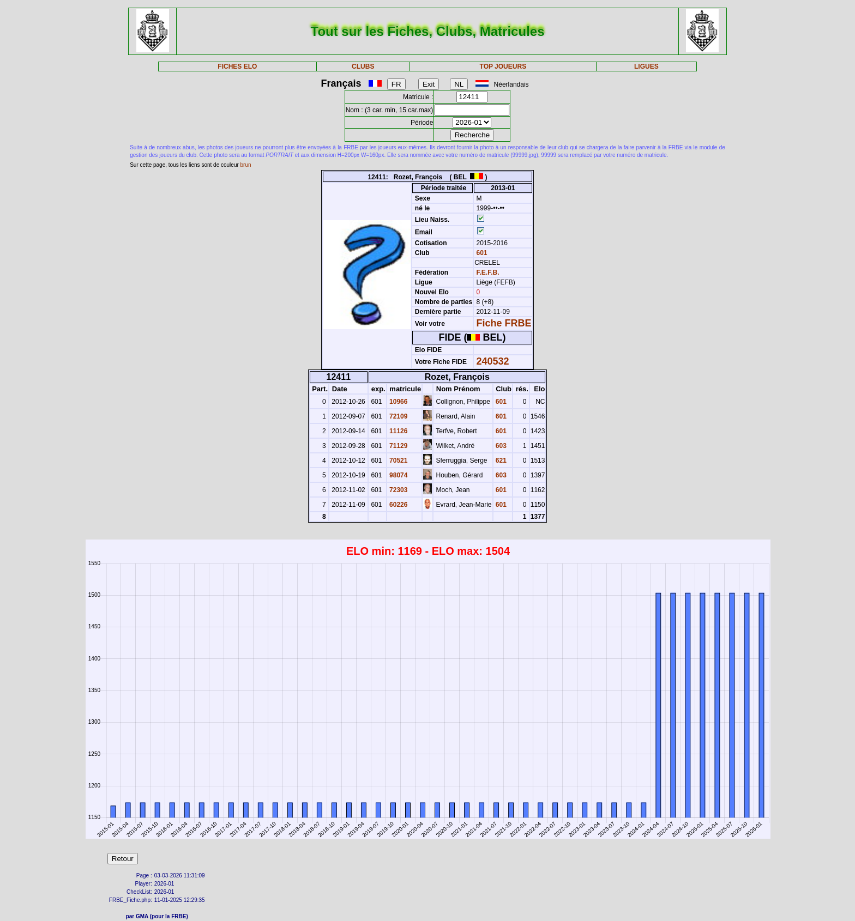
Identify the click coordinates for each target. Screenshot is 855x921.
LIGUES (646, 66)
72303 (398, 490)
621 (500, 460)
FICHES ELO (237, 66)
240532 (493, 361)
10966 (398, 401)
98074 (398, 475)
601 (480, 253)
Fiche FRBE (504, 323)
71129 (398, 446)
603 (500, 446)
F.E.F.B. (488, 272)
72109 (398, 416)
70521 (398, 460)
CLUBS (363, 66)
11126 (398, 431)
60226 (398, 504)
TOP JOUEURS (503, 66)
